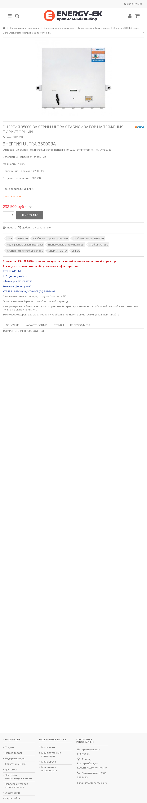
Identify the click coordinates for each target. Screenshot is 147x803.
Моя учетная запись (52, 739)
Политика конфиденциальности (18, 776)
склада (33, 296)
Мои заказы (48, 747)
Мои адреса (48, 761)
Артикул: (7, 136)
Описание (12, 325)
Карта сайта (12, 798)
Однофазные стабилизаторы (25, 244)
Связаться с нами (15, 764)
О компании (12, 792)
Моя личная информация (49, 769)
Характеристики (36, 325)
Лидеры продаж (15, 758)
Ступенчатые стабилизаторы (25, 250)
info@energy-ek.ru (96, 783)
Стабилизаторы (99, 244)
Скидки (9, 747)
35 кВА (76, 250)
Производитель (80, 325)
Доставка (11, 769)
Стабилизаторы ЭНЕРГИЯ (89, 238)
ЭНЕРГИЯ (23, 238)
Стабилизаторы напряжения (51, 238)
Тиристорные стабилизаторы (66, 244)
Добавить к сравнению (36, 227)
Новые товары (14, 753)
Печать (11, 227)
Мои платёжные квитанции (51, 754)
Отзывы (59, 325)
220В (10, 238)
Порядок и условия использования (16, 785)
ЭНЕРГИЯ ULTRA (57, 250)
